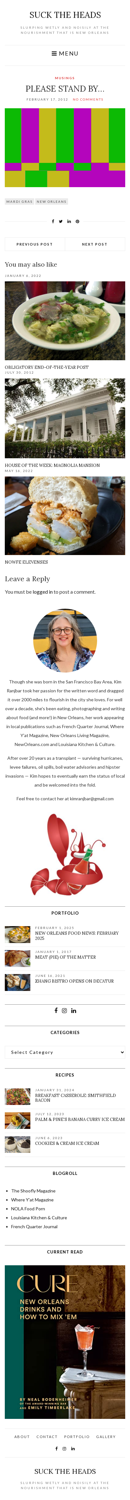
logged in (43, 592)
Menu (65, 53)
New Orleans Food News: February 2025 (77, 936)
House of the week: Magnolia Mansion (52, 465)
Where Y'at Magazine (32, 1199)
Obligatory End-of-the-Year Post (47, 367)
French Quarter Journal (34, 1226)
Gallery (106, 1437)
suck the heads (65, 15)
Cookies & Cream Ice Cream (67, 1143)
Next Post (95, 244)
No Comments (88, 99)
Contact (47, 1437)
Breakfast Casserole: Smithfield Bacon (75, 1098)
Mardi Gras (19, 201)
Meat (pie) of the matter (65, 957)
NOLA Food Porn (28, 1208)
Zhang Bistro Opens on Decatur (74, 981)
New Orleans (51, 201)
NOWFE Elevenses (26, 562)
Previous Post (35, 244)
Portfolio (77, 1437)
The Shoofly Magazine (33, 1190)
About (22, 1437)
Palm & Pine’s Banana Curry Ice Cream (80, 1119)
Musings (65, 78)
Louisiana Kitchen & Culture (39, 1217)
